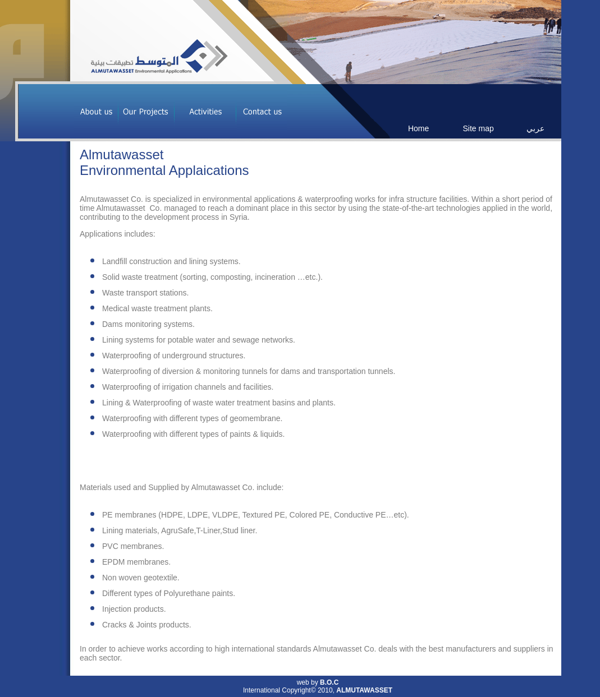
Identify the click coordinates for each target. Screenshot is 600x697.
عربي (535, 128)
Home (418, 128)
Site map (477, 128)
